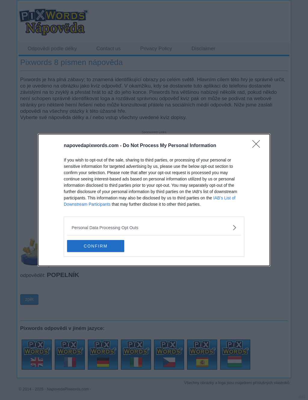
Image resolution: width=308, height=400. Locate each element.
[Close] (258, 146)
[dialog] (154, 200)
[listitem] (154, 227)
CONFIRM (95, 245)
